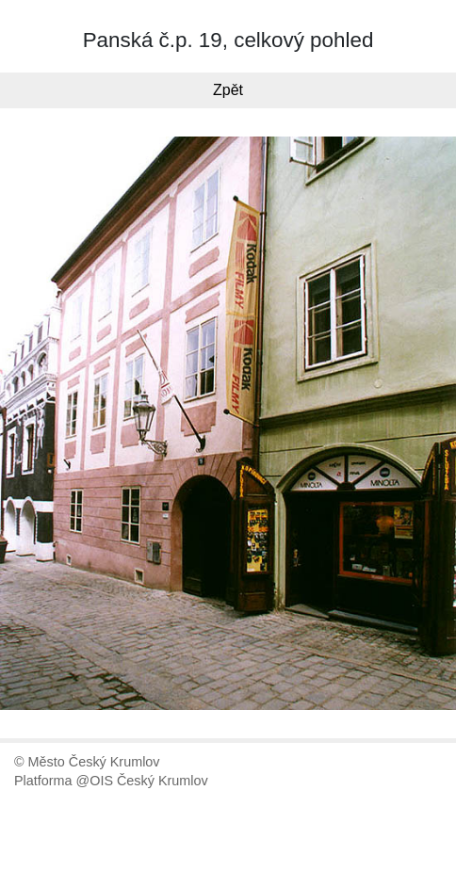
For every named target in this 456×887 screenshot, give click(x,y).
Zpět (228, 90)
